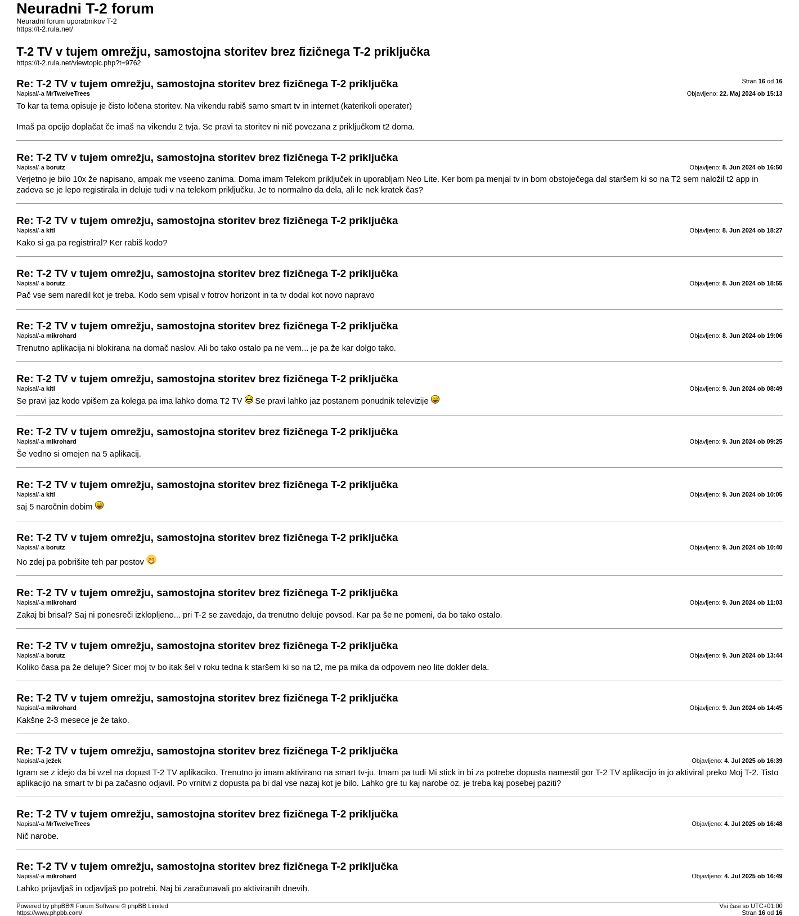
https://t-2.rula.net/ (44, 29)
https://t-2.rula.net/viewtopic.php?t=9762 (78, 63)
